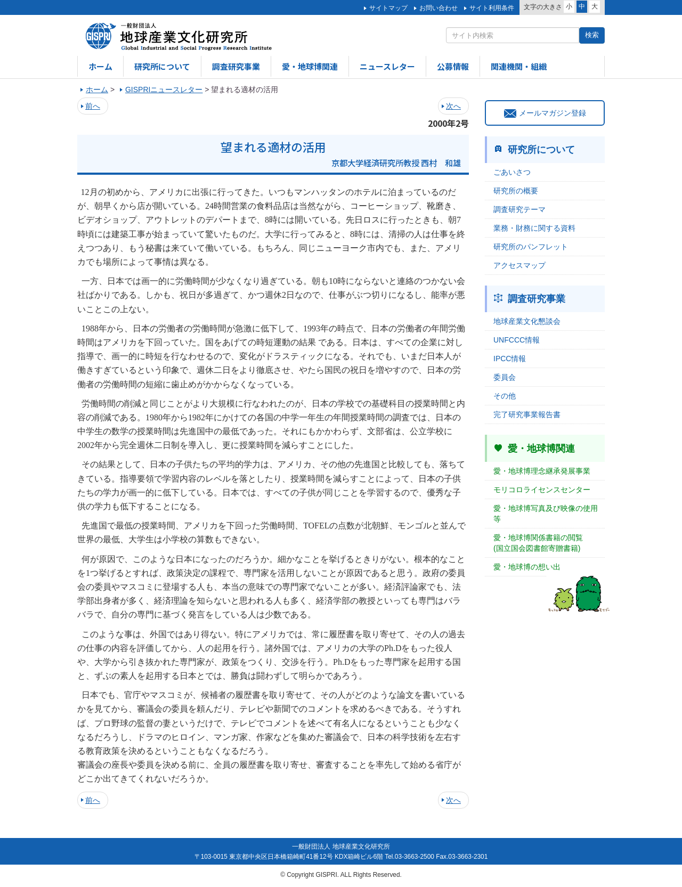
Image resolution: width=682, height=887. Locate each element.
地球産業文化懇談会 (527, 321)
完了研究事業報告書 (527, 414)
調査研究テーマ (519, 209)
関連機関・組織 (519, 66)
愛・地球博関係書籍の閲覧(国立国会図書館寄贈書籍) (538, 542)
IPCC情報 (509, 358)
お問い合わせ (438, 8)
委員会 (504, 377)
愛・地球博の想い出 (527, 567)
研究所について (162, 66)
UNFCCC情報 (516, 340)
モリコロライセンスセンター (541, 489)
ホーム (100, 66)
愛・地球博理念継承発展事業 (541, 471)
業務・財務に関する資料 (534, 228)
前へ (92, 106)
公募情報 (453, 66)
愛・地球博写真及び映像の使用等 (545, 513)
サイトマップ (388, 8)
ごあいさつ (512, 172)
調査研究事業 (236, 66)
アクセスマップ (519, 265)
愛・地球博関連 (310, 66)
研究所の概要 (515, 190)
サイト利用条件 (491, 8)
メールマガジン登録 (545, 113)
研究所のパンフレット (530, 246)
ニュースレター (387, 66)
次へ (453, 106)
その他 (504, 396)
